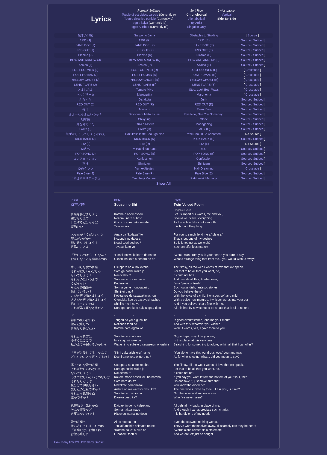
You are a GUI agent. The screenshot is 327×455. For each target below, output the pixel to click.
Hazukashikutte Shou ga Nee (144, 134)
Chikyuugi (144, 119)
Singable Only (196, 27)
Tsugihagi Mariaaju (144, 178)
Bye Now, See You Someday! (203, 114)
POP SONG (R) (144, 153)
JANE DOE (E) (204, 45)
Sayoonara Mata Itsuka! (144, 114)
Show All (163, 183)
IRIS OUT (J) (85, 50)
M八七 (85, 148)
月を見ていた (85, 124)
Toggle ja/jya (139, 22)
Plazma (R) (144, 55)
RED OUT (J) (85, 104)
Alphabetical (196, 18)
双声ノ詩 (78, 204)
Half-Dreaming (203, 168)
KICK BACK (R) (144, 139)
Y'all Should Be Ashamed (204, 134)
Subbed (258, 40)
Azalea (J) (85, 65)
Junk (204, 99)
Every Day (204, 109)
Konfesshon (145, 158)
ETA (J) (85, 144)
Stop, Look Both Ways (204, 89)
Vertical (227, 14)
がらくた (85, 99)
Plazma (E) (203, 55)
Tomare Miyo (144, 89)
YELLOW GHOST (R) (144, 79)
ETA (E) (204, 144)
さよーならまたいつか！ (85, 114)
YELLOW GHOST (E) (203, 79)
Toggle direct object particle (140, 14)
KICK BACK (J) (85, 139)
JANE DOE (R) (144, 45)
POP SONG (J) (85, 153)
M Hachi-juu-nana (145, 148)
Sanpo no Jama (144, 35)
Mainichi (144, 109)
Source (252, 35)
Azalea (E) (204, 65)
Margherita (204, 94)
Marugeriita (144, 94)
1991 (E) (204, 40)
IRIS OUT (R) (145, 50)
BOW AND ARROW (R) (144, 60)
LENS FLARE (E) (203, 84)
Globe (204, 119)
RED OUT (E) (204, 104)
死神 (85, 163)
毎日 (85, 109)
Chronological (196, 14)
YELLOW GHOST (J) (85, 79)
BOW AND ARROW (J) (85, 60)
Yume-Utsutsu (144, 168)
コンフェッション (85, 158)
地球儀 (85, 119)
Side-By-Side (226, 18)
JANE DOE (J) (85, 45)
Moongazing (204, 124)
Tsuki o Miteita (144, 124)
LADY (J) (85, 129)
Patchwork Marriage (204, 178)
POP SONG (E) (204, 153)
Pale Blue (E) (204, 173)
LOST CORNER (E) (204, 70)
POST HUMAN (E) (203, 75)
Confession (203, 158)
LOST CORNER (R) (144, 70)
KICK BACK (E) (203, 139)
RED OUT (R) (144, 104)
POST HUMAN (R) (144, 75)
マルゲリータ (85, 94)
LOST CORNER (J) (85, 70)
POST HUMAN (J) (85, 75)
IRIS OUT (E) (204, 50)
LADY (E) (204, 129)
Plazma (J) (85, 55)
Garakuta (144, 99)
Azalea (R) (145, 65)
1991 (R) (144, 40)
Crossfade (252, 70)
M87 (204, 148)
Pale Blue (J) (85, 173)
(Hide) (74, 199)
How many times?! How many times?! (79, 442)
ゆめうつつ (85, 168)
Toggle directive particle (140, 18)
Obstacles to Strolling (204, 35)
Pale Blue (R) (144, 173)
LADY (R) (144, 129)
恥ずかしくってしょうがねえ (85, 134)
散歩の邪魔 (85, 35)
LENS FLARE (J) (85, 84)
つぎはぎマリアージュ (85, 178)
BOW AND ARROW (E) (203, 60)
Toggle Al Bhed (139, 27)
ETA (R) (144, 144)
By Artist (196, 22)
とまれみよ (85, 89)
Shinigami (144, 163)
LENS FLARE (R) (144, 84)
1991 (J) (85, 40)
